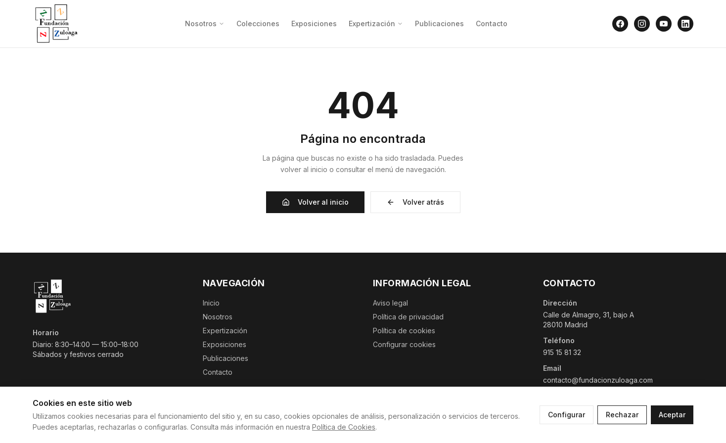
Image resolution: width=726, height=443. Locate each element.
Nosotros (205, 23)
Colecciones (257, 23)
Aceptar (672, 414)
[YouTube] (664, 24)
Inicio (211, 303)
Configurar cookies (404, 344)
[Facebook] (620, 24)
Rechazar (622, 414)
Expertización (376, 23)
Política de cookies (404, 330)
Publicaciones (439, 23)
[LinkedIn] (685, 24)
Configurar (566, 414)
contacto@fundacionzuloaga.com (598, 380)
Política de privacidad (408, 316)
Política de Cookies (343, 427)
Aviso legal (390, 303)
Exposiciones (314, 23)
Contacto (491, 23)
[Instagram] (642, 24)
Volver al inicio (315, 202)
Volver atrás (415, 202)
